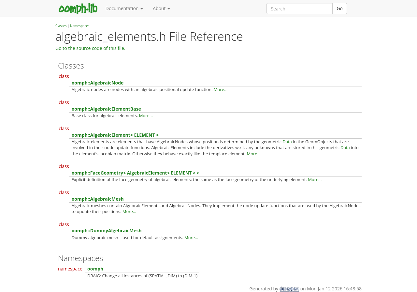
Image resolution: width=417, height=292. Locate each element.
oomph (95, 269)
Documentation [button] (124, 8)
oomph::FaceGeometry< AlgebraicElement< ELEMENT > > (135, 173)
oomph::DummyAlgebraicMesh (107, 230)
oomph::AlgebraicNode (98, 83)
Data (287, 142)
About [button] (161, 8)
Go (340, 8)
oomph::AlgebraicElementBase (106, 109)
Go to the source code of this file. (90, 48)
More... (220, 89)
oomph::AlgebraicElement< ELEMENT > (115, 135)
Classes (60, 25)
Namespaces (80, 25)
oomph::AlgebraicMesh (98, 199)
